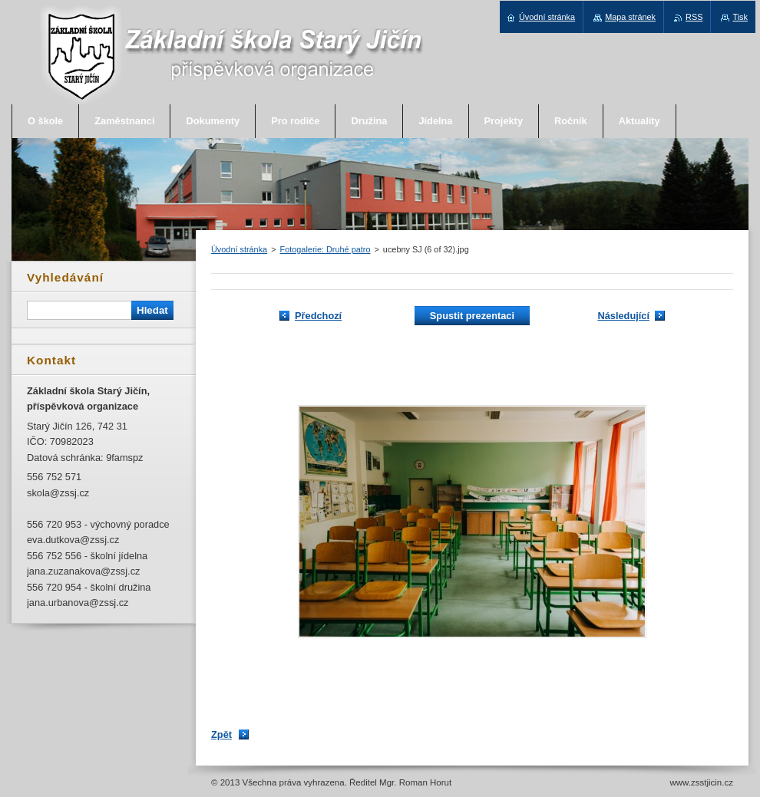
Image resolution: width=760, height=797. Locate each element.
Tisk (740, 16)
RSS (694, 16)
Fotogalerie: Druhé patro (325, 249)
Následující (623, 315)
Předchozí (318, 315)
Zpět (221, 734)
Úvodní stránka (239, 249)
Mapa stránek (630, 16)
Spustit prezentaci (472, 315)
